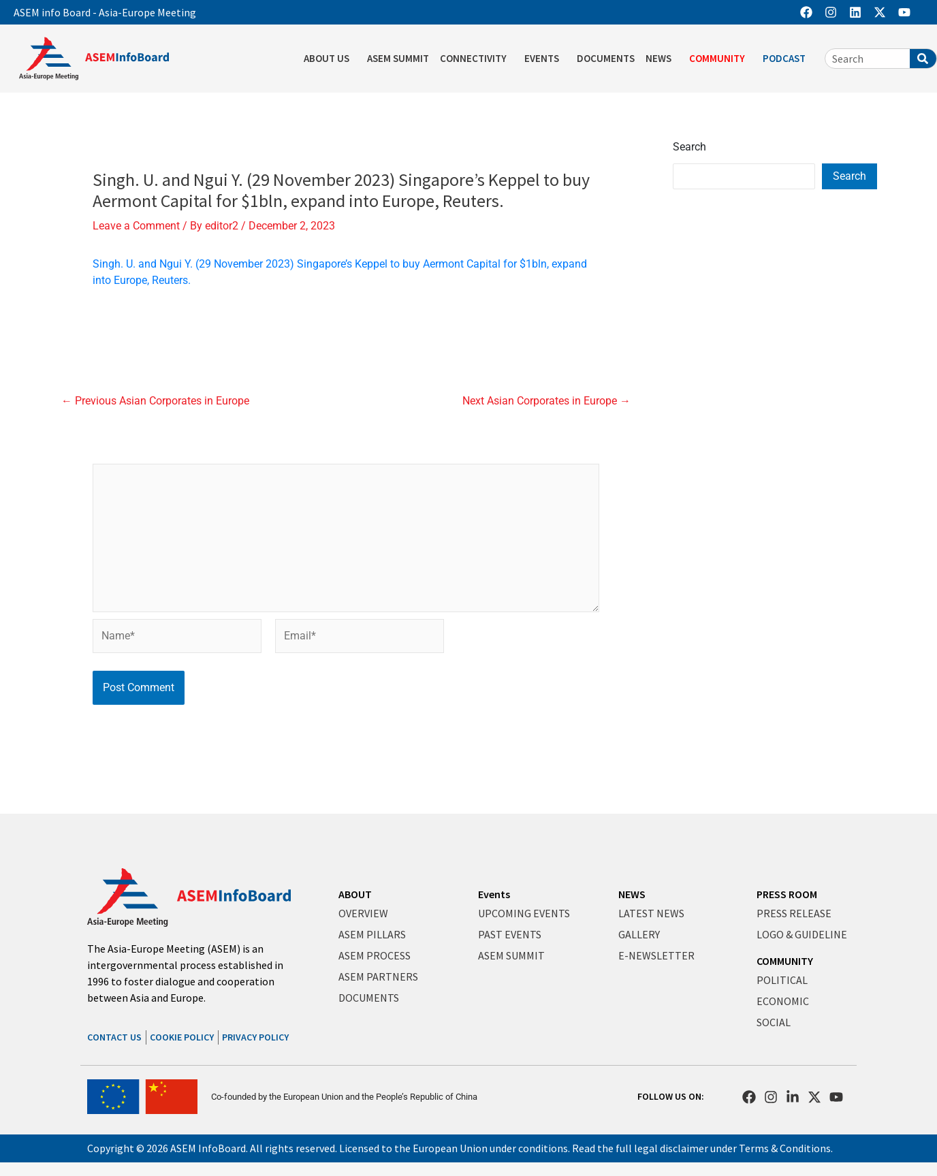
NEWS (632, 894)
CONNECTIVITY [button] (476, 58)
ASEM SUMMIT (398, 58)
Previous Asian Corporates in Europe (155, 401)
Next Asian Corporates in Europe (546, 401)
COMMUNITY (785, 961)
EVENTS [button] (545, 58)
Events (494, 894)
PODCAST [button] (787, 58)
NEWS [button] (662, 58)
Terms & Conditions (785, 1148)
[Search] (923, 58)
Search (689, 146)
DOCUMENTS (606, 58)
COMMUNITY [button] (720, 58)
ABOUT (355, 894)
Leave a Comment (136, 225)
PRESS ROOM (787, 894)
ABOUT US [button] (330, 58)
